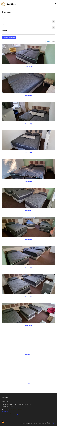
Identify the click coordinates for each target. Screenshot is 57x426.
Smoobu (53, 423)
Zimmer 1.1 (28, 66)
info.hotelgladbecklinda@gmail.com (12, 409)
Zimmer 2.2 (28, 268)
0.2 (29, 383)
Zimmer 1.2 (28, 95)
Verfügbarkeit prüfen (9, 37)
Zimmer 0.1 (28, 354)
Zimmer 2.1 (28, 239)
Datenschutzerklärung (12, 414)
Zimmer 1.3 (28, 124)
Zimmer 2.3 (28, 297)
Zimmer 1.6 (28, 210)
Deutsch (7, 422)
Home (48, 41)
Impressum (5, 411)
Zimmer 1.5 (28, 181)
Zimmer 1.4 (28, 153)
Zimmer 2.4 (28, 325)
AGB (3, 414)
